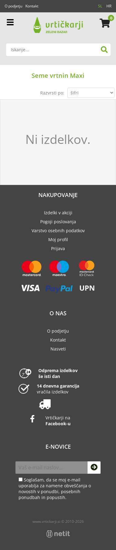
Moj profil (58, 239)
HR (108, 6)
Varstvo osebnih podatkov (58, 230)
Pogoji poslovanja (58, 222)
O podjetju (13, 6)
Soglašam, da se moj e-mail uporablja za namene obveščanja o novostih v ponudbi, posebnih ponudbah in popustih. (55, 488)
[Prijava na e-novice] (94, 467)
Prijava (58, 248)
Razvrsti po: (52, 93)
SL (100, 6)
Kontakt (31, 6)
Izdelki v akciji (58, 213)
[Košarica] (104, 23)
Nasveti (58, 349)
